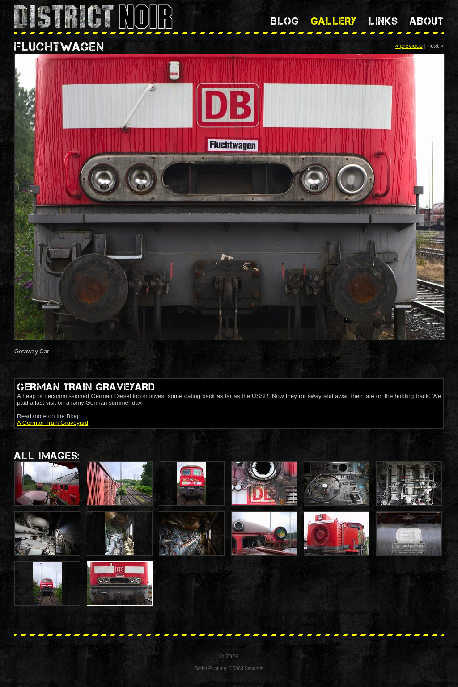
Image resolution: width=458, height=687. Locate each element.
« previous (409, 45)
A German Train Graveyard (52, 422)
